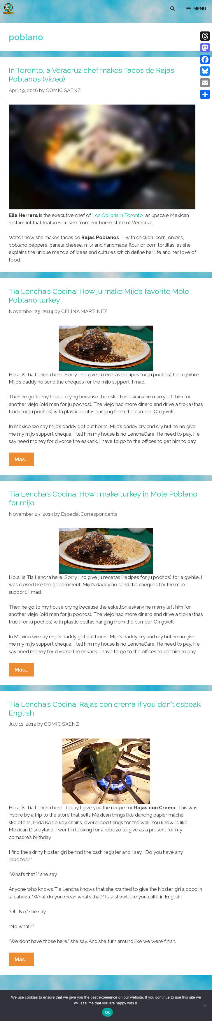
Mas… (24, 460)
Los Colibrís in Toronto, (118, 215)
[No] (205, 1005)
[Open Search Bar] (172, 8)
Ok (107, 1012)
